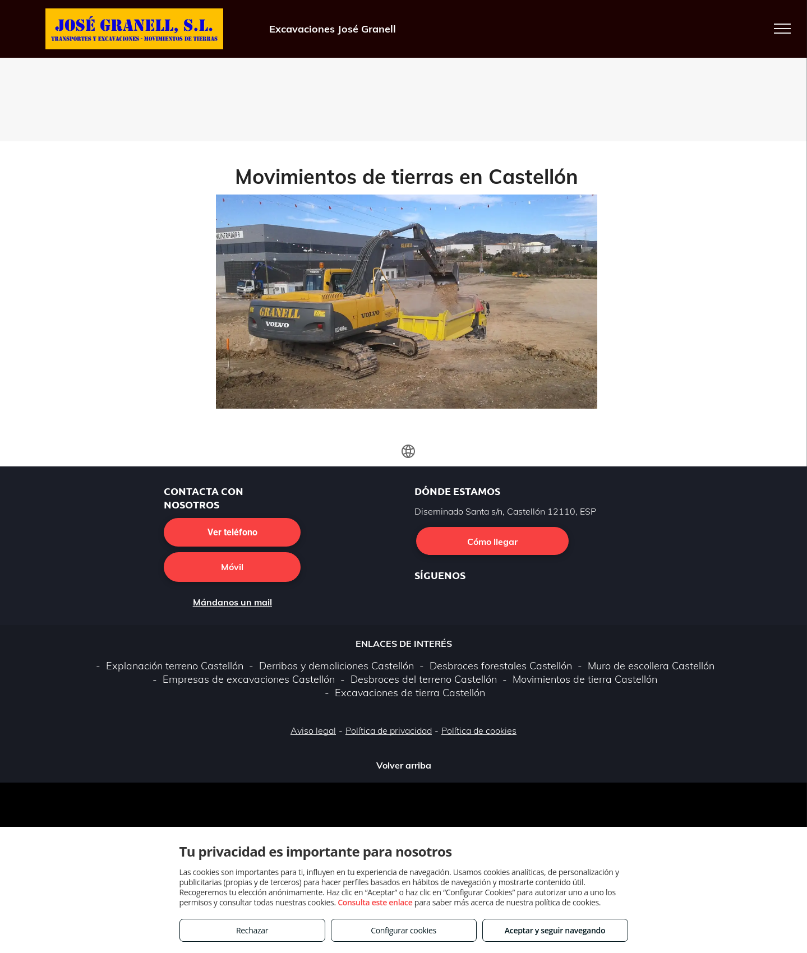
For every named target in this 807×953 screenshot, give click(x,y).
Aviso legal (313, 730)
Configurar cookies (403, 930)
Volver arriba (403, 765)
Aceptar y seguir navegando (555, 930)
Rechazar (252, 930)
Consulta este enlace (375, 902)
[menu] (782, 28)
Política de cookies (479, 730)
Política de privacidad (388, 730)
